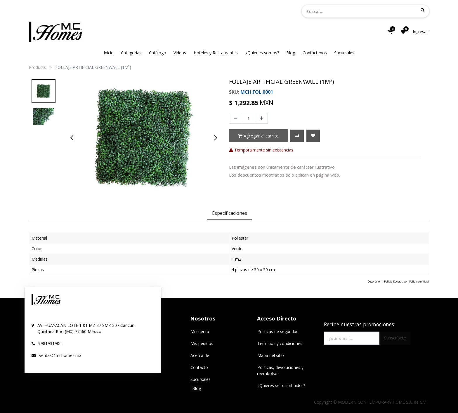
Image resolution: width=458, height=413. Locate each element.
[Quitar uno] (235, 118)
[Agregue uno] (261, 118)
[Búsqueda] (422, 10)
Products (37, 67)
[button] (297, 136)
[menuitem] (108, 53)
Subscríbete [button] (395, 338)
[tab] (229, 213)
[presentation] (71, 137)
